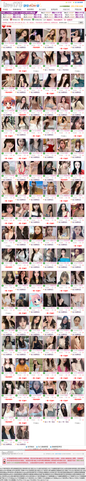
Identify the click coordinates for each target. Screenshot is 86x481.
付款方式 (66, 9)
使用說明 (54, 9)
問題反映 (78, 9)
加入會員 (42, 9)
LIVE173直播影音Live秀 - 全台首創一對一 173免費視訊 (43, 449)
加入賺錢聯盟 (43, 447)
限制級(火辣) (16, 20)
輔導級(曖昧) (27, 20)
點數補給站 (17, 9)
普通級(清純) (38, 20)
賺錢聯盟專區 (57, 447)
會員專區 (30, 9)
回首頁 (5, 9)
